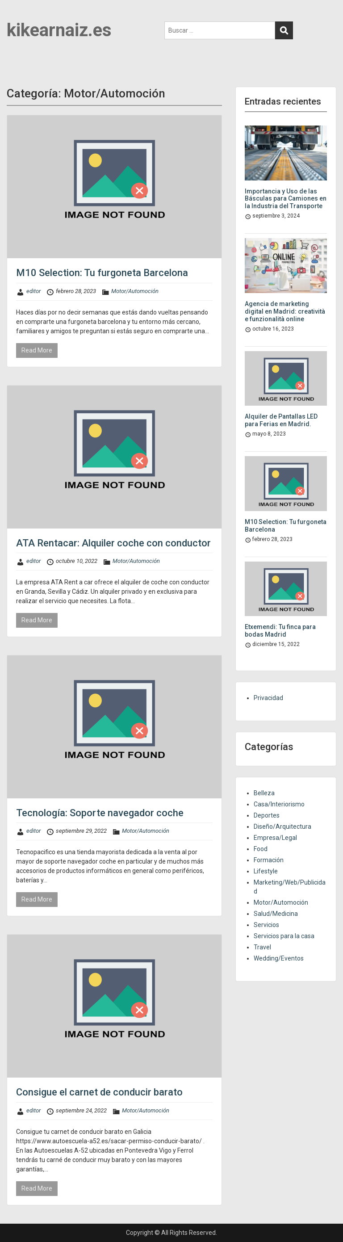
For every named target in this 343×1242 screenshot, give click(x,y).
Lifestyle (266, 871)
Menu (16, 15)
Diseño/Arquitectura (282, 826)
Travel (262, 947)
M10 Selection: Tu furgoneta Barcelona (102, 272)
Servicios (266, 924)
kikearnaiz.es (59, 30)
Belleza (264, 793)
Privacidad (268, 697)
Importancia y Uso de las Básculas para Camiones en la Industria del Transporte (285, 199)
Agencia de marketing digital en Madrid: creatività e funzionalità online (285, 311)
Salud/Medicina (276, 913)
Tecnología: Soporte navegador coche (100, 812)
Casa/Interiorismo (279, 804)
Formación (269, 860)
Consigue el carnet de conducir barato (99, 1092)
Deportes (267, 815)
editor (33, 291)
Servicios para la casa (284, 936)
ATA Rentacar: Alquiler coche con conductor (113, 543)
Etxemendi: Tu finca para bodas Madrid (280, 630)
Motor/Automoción (135, 291)
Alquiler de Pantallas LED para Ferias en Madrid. (281, 420)
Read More (36, 350)
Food (261, 848)
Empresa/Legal (275, 837)
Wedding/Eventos (279, 958)
